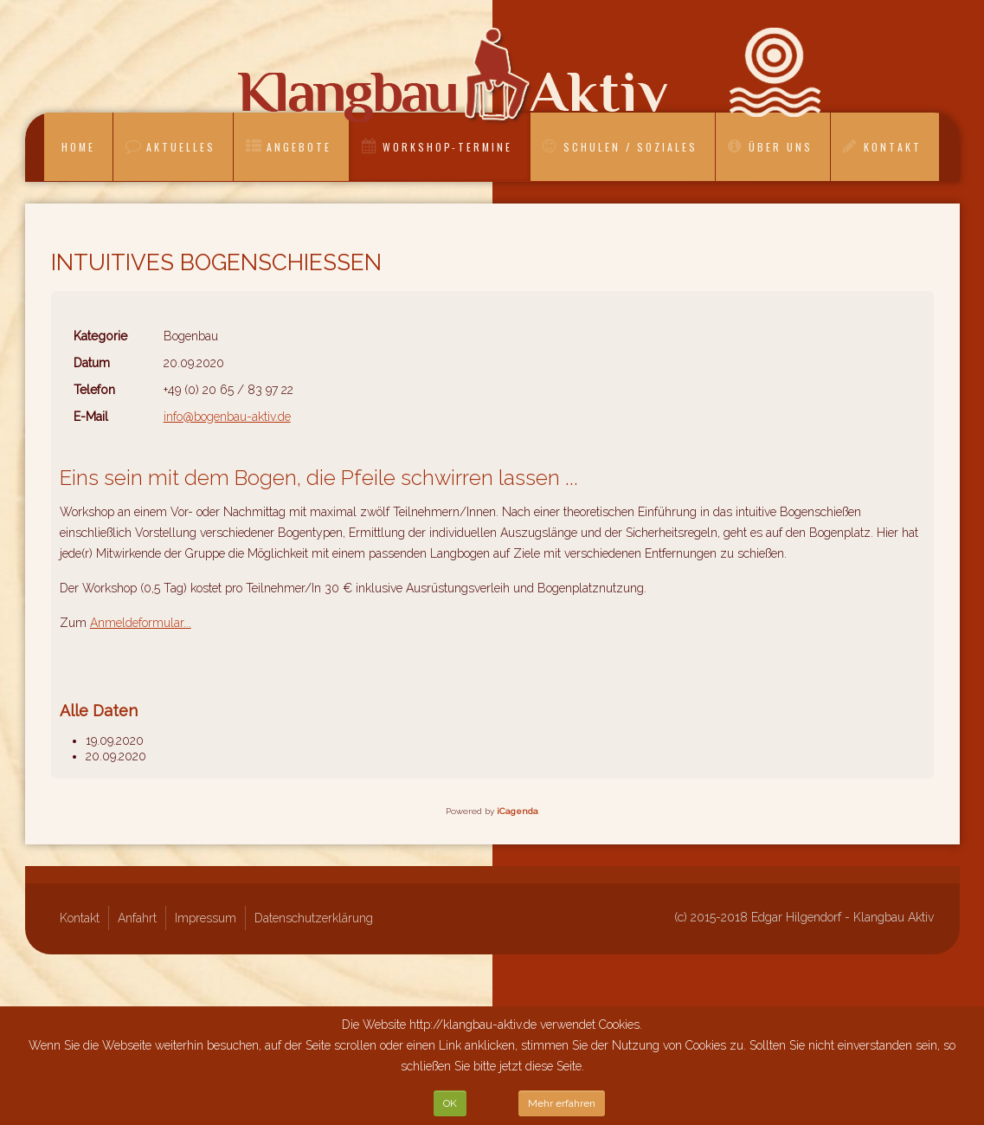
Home (78, 146)
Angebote (299, 146)
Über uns (781, 146)
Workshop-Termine (447, 146)
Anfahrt (137, 918)
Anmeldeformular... (140, 623)
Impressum (205, 918)
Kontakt (893, 146)
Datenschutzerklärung (313, 918)
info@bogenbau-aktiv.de (227, 416)
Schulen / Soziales (630, 146)
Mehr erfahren (561, 1103)
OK (450, 1103)
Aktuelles (180, 146)
